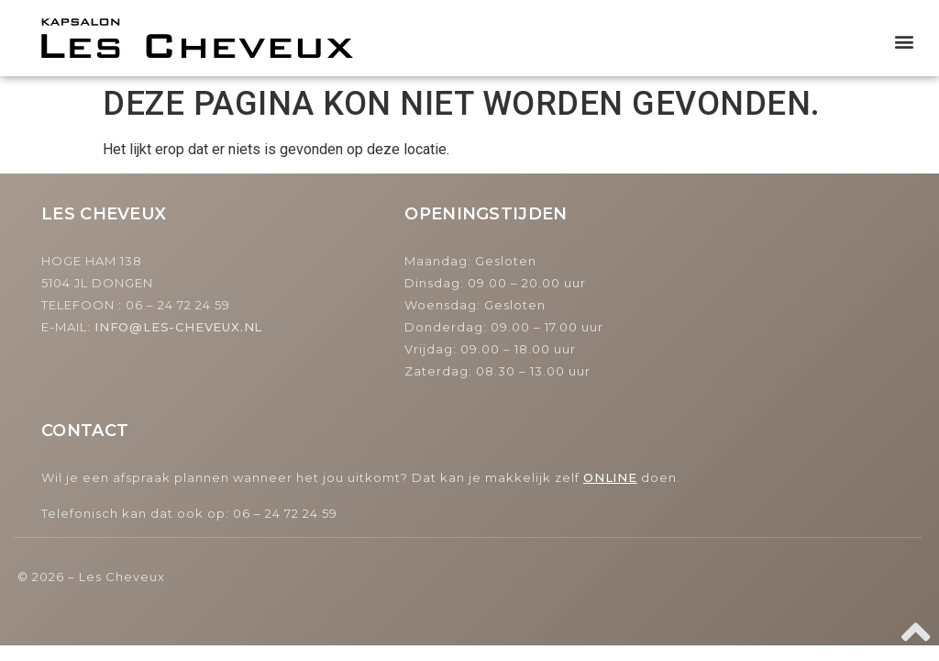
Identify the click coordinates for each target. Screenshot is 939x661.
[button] (904, 42)
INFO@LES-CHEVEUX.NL (178, 326)
